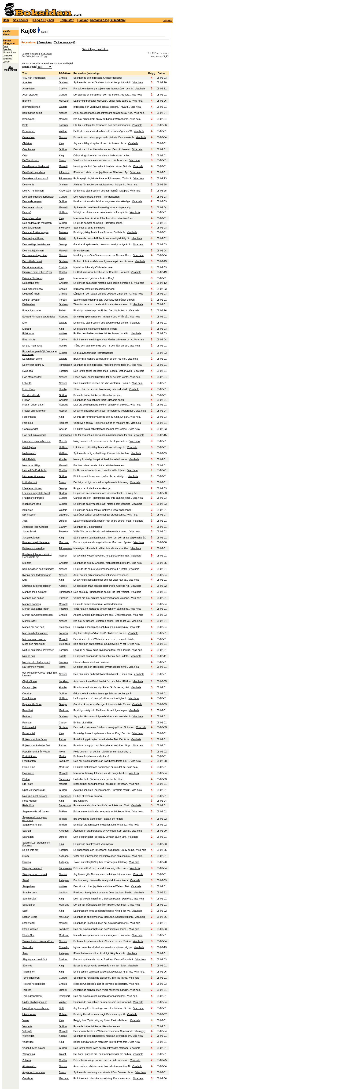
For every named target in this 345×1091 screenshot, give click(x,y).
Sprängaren (28, 904)
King (61, 143)
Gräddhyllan (29, 447)
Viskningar (28, 1035)
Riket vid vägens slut (33, 790)
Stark (25, 910)
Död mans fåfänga (32, 288)
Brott (25, 125)
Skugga (26, 862)
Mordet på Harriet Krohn (35, 608)
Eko (24, 322)
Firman (26, 399)
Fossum (63, 125)
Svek (25, 953)
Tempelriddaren (30, 977)
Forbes (63, 299)
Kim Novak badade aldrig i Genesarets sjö (36, 555)
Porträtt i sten (29, 756)
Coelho (63, 88)
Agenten (27, 82)
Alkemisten (28, 88)
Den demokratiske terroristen (38, 196)
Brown (62, 160)
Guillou (63, 94)
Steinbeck (64, 227)
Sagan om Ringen (32, 824)
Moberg (63, 783)
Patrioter (27, 722)
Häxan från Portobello (34, 470)
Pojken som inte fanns (34, 739)
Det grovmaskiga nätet (34, 255)
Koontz (63, 1035)
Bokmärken (45, 42)
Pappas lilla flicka (31, 704)
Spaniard (7, 49)
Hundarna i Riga (31, 465)
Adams (63, 585)
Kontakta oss (99, 20)
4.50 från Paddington (33, 77)
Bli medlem (117, 20)
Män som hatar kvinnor (35, 633)
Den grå (26, 212)
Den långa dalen (31, 227)
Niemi (62, 751)
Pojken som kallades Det (36, 745)
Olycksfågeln (29, 681)
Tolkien (63, 811)
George (63, 244)
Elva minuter (29, 339)
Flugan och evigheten (34, 410)
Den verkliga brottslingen (36, 244)
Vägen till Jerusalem (33, 1048)
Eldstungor (28, 333)
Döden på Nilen (30, 293)
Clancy (63, 526)
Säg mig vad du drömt (34, 959)
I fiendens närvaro (32, 488)
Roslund (63, 316)
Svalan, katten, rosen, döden (38, 941)
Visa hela (138, 82)
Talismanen (28, 971)
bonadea (7, 55)
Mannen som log (31, 604)
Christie (63, 77)
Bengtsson (64, 805)
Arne (5, 46)
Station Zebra (29, 916)
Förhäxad (27, 422)
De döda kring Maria (33, 172)
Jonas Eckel (29, 531)
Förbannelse (29, 416)
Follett (62, 238)
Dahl (61, 1008)
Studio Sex (28, 935)
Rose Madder (29, 800)
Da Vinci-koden (30, 160)
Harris (62, 666)
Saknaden (27, 836)
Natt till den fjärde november (37, 650)
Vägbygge (27, 1041)
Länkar (83, 20)
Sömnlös (27, 965)
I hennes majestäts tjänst (36, 493)
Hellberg (63, 212)
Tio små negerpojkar (33, 983)
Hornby (63, 345)
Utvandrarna (29, 1014)
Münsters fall (29, 620)
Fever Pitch (28, 389)
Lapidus (63, 892)
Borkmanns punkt (32, 112)
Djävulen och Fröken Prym (37, 272)
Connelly (63, 947)
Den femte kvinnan (32, 207)
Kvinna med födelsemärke (36, 575)
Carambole (28, 137)
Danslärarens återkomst (35, 166)
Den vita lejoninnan (33, 250)
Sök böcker (20, 20)
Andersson (65, 190)
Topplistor (67, 20)
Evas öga (27, 370)
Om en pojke (29, 687)
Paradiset (27, 710)
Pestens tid (28, 733)
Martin (62, 756)
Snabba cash (29, 892)
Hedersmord (29, 453)
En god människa (31, 345)
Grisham (63, 82)
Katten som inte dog (33, 548)
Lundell (63, 520)
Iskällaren (27, 510)
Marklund (64, 710)
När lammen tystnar (33, 666)
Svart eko (27, 947)
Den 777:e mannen (33, 190)
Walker (63, 1002)
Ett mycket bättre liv (33, 364)
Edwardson (65, 796)
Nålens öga (28, 656)
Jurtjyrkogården (30, 537)
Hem (6, 20)
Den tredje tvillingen (33, 238)
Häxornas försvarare (33, 476)
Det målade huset (32, 261)
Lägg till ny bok (43, 20)
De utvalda (28, 184)
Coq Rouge (28, 149)
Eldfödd (26, 328)
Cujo (24, 155)
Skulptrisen (28, 886)
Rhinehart (64, 996)
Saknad (26, 830)
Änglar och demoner (33, 1072)
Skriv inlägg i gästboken (95, 49)
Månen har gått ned (33, 627)
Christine (27, 143)
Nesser (63, 112)
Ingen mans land (31, 503)
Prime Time (28, 767)
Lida (24, 579)
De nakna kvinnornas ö (35, 178)
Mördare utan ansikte (34, 639)
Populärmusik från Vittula (36, 751)
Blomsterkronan (31, 106)
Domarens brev (30, 282)
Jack (24, 520)
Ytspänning (28, 1054)
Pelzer (62, 739)
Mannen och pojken (33, 598)
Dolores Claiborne (32, 278)
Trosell (62, 1054)
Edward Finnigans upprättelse (38, 316)
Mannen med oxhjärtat (34, 591)
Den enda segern (31, 201)
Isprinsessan (29, 514)
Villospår (27, 1031)
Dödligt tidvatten (31, 299)
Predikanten (29, 760)
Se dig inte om (30, 849)
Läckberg (64, 514)
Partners (27, 716)
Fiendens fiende (31, 395)
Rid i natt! (27, 783)
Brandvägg (28, 119)
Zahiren (26, 1060)
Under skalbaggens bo (34, 1002)
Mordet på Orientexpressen (37, 614)
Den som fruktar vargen (35, 232)
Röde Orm (28, 805)
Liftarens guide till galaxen (36, 585)
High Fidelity (29, 459)
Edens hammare (31, 310)
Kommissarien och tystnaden (38, 569)
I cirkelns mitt (29, 482)
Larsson (63, 633)
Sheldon (63, 959)
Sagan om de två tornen (35, 811)
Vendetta (27, 1026)
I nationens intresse (33, 497)
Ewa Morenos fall (31, 377)
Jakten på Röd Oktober (35, 526)
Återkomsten (29, 1066)
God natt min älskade (34, 435)
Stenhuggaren (30, 929)
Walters (63, 106)
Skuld (25, 880)
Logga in (167, 20)
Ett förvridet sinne (32, 358)
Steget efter (28, 922)
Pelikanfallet (29, 727)
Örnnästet (27, 1078)
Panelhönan (29, 698)
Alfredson (64, 172)
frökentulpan (9, 52)
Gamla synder (30, 429)
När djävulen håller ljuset (36, 662)
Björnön (26, 100)
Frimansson (65, 178)
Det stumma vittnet (32, 267)
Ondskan (27, 693)
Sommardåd (29, 898)
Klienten (26, 562)
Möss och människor (33, 643)
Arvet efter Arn (30, 94)
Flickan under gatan (33, 404)
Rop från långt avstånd (34, 796)
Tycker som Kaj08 (64, 42)
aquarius (7, 58)
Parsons (63, 598)
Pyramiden (28, 773)
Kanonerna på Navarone (35, 542)
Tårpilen (26, 989)
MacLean (64, 100)
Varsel (25, 1020)
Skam (25, 856)
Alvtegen (63, 830)
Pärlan (26, 779)
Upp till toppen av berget (35, 1008)
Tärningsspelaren (31, 996)
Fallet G (26, 383)
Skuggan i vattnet (31, 868)
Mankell (63, 119)
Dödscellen (28, 304)
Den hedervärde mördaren (37, 222)
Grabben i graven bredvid (36, 441)
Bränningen (28, 131)
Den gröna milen (31, 218)
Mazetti (63, 441)
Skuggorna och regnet (34, 874)
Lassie (6, 61)
